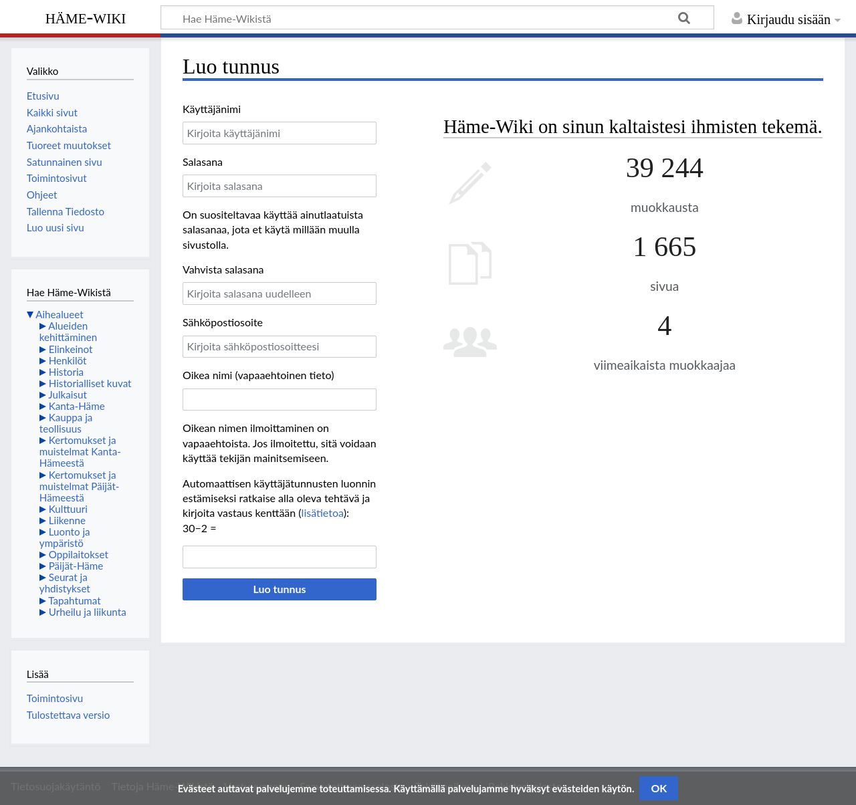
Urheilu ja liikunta (87, 612)
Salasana (203, 161)
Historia (66, 372)
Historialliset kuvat (90, 383)
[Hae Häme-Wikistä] (437, 17)
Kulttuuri (68, 509)
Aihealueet (59, 314)
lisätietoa (323, 512)
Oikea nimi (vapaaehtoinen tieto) (258, 374)
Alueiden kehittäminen (68, 331)
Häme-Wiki (85, 16)
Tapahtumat (74, 600)
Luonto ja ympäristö (64, 537)
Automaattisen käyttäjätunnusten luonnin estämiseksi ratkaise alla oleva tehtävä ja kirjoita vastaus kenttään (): (279, 498)
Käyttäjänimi (212, 108)
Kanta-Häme (77, 406)
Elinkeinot (71, 349)
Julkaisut (67, 394)
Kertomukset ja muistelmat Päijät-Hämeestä (79, 486)
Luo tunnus (279, 588)
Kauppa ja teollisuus (66, 423)
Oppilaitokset (78, 554)
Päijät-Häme (76, 566)
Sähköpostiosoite (223, 322)
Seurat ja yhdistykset (64, 582)
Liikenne (67, 520)
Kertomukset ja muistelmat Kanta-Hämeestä (80, 451)
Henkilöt (68, 360)
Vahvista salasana (223, 269)
